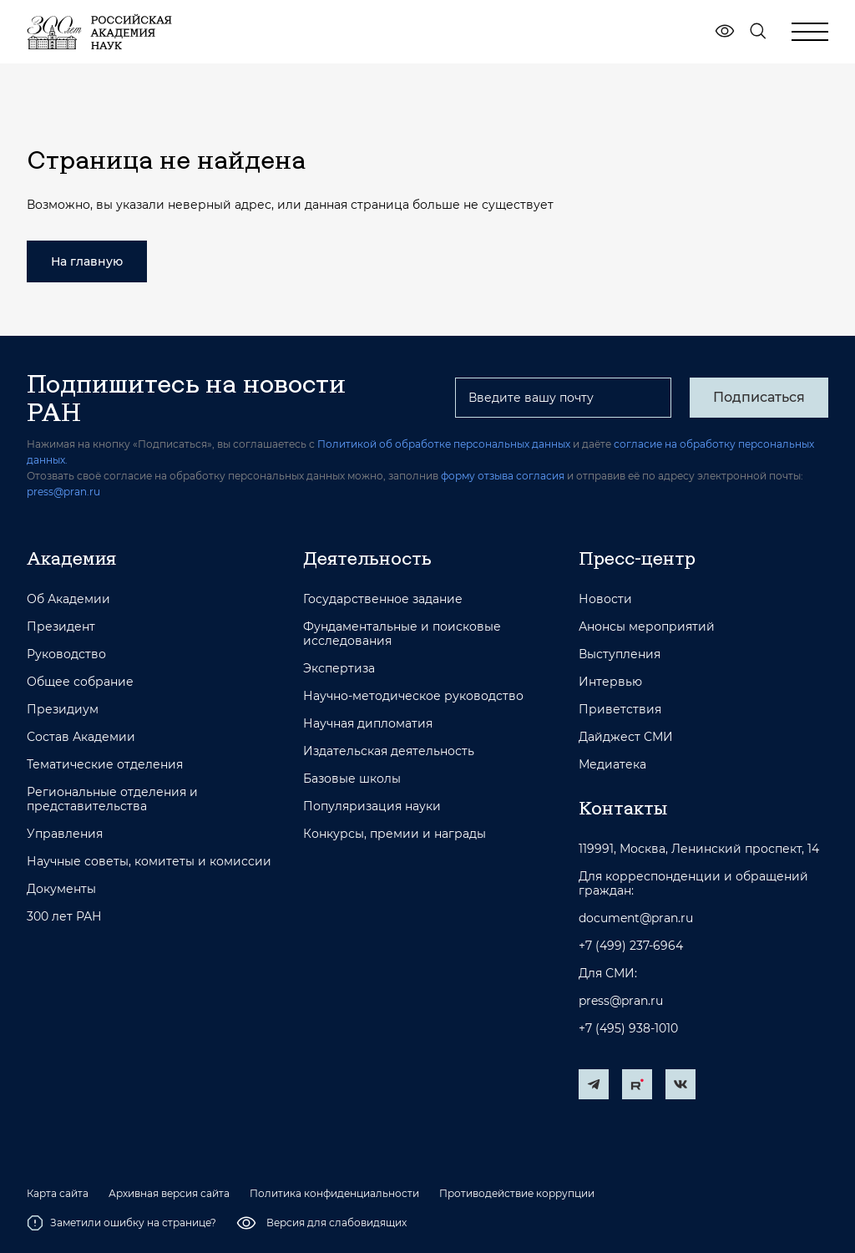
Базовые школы (352, 779)
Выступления (619, 654)
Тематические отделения (105, 765)
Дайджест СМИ (626, 737)
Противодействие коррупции (516, 1194)
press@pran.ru (63, 491)
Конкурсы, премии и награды (394, 834)
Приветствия (620, 710)
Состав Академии (81, 737)
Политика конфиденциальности (334, 1194)
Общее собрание (80, 682)
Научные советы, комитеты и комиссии (149, 862)
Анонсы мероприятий (647, 627)
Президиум (63, 710)
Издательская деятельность (388, 751)
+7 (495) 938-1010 (628, 1029)
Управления (65, 834)
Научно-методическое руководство (413, 696)
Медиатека (612, 765)
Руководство (66, 654)
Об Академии (68, 599)
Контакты (623, 808)
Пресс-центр (637, 558)
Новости (605, 599)
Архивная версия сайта (169, 1194)
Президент (61, 627)
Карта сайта (58, 1194)
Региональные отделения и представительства (112, 799)
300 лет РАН (64, 917)
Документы (61, 889)
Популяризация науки (372, 806)
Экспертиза (339, 669)
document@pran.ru (636, 918)
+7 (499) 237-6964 (631, 946)
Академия (71, 558)
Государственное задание (383, 599)
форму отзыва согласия (502, 475)
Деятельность (367, 558)
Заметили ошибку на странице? (121, 1223)
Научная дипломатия (368, 724)
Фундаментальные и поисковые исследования (402, 634)
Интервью (610, 682)
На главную (87, 261)
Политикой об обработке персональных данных (443, 444)
